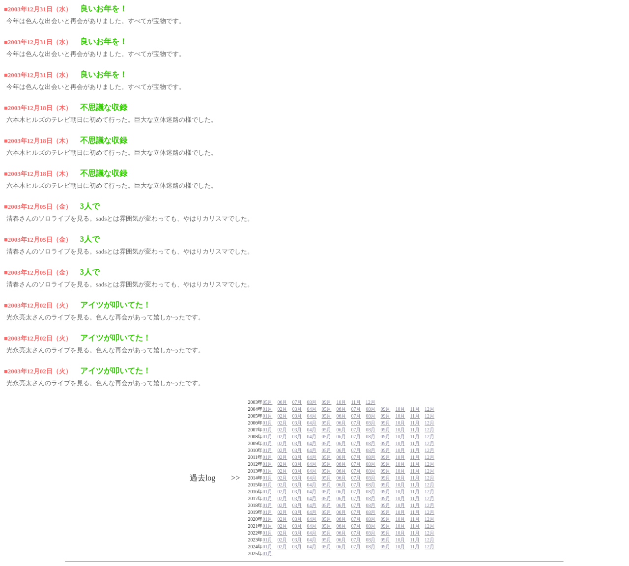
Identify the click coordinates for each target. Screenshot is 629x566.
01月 (267, 409)
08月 (311, 402)
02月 (282, 409)
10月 (341, 402)
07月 (297, 402)
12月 (370, 402)
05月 (267, 402)
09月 (326, 402)
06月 (282, 402)
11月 (356, 402)
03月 (297, 409)
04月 (311, 409)
